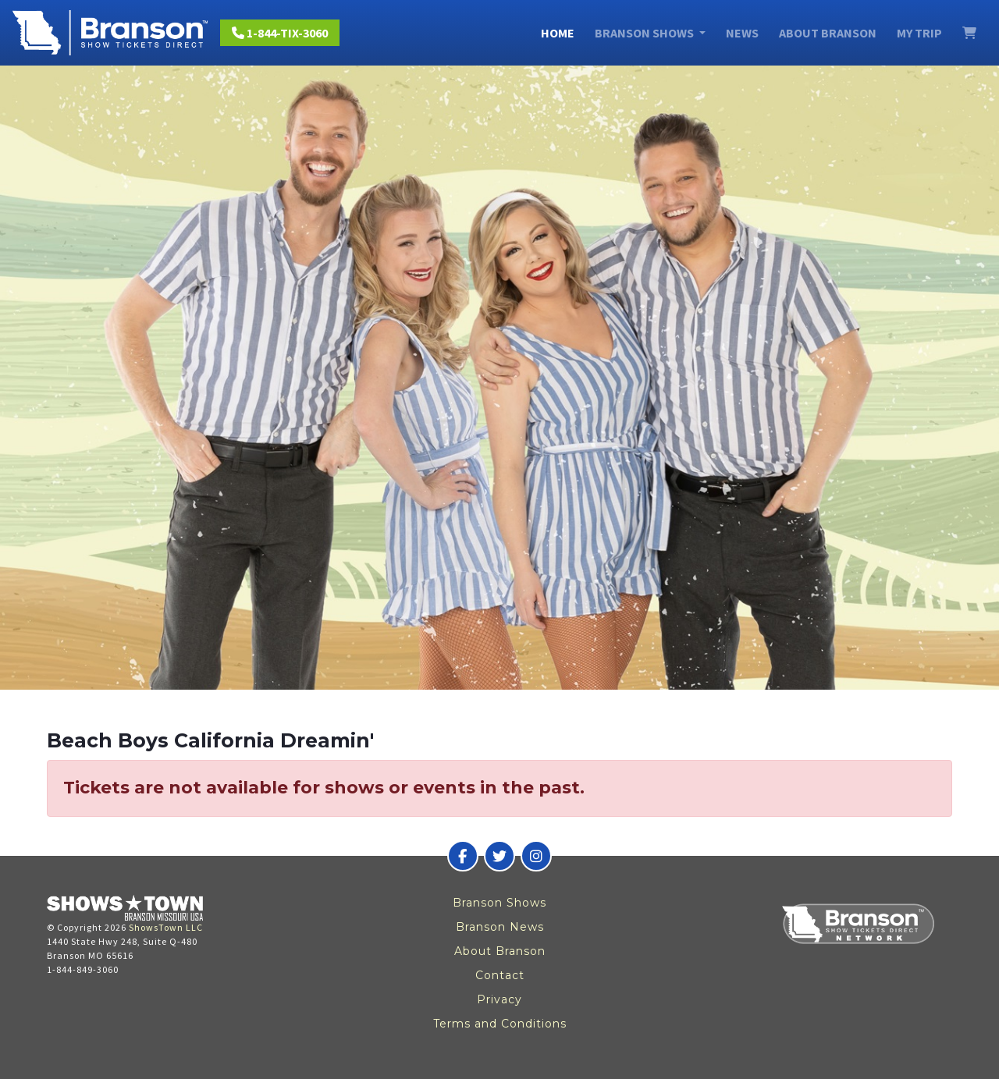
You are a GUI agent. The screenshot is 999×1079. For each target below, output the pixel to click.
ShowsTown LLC (166, 927)
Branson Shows (499, 903)
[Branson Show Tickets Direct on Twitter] (499, 855)
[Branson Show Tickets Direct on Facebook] (462, 855)
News (742, 33)
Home (557, 33)
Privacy (499, 999)
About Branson (827, 33)
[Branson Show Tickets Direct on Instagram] (536, 855)
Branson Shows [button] (645, 33)
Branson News (500, 927)
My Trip (919, 33)
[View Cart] (969, 32)
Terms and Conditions (500, 1024)
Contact (499, 975)
